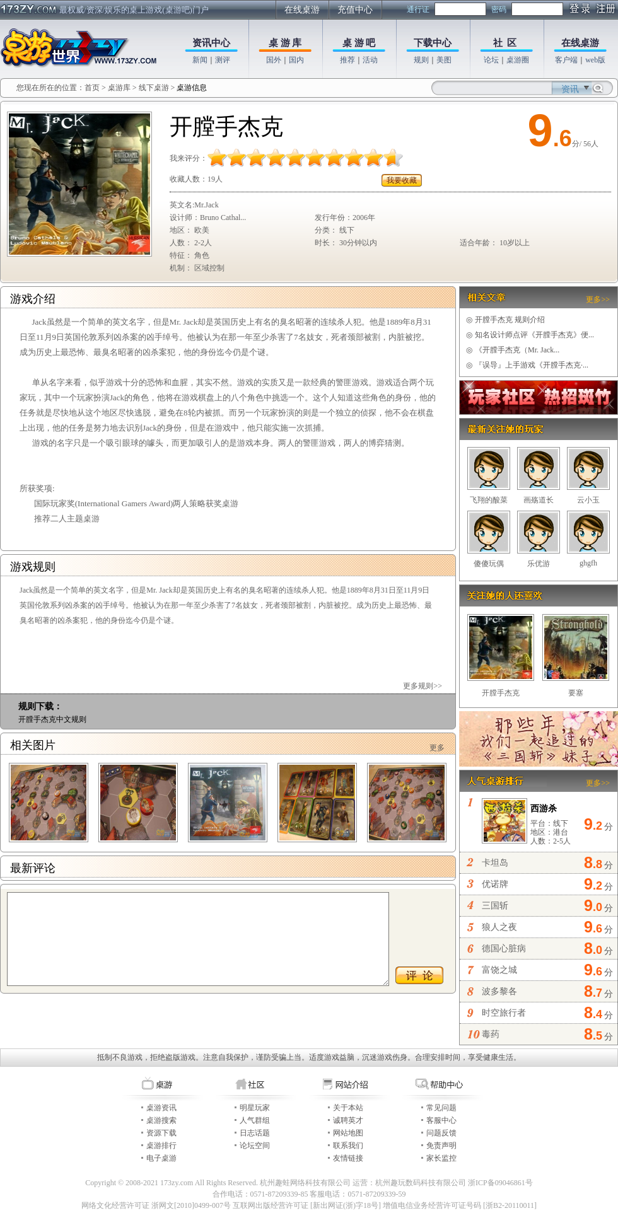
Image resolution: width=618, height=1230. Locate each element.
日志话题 (255, 1132)
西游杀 (543, 808)
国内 (296, 59)
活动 (370, 59)
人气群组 (255, 1120)
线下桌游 (154, 87)
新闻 (199, 59)
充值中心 (355, 10)
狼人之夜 (499, 927)
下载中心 (433, 43)
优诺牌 (495, 884)
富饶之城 (499, 970)
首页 (92, 87)
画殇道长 (538, 500)
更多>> (598, 299)
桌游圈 (517, 59)
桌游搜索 (161, 1120)
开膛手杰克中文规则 (52, 719)
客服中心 (441, 1120)
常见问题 (441, 1107)
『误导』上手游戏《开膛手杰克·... (527, 365)
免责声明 (441, 1145)
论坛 (491, 59)
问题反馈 (441, 1132)
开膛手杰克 (501, 692)
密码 (498, 9)
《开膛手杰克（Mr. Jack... (512, 349)
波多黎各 (499, 991)
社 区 (505, 43)
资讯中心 (211, 43)
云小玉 (588, 500)
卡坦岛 (495, 862)
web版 (595, 59)
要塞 (575, 692)
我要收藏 (402, 180)
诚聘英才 (348, 1120)
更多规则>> (422, 686)
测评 (222, 59)
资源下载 (161, 1132)
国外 (273, 59)
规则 (421, 59)
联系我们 (348, 1145)
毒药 (490, 1034)
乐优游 (538, 563)
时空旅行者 (504, 1013)
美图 (444, 59)
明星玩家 (255, 1107)
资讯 (570, 89)
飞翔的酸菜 (489, 500)
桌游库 (120, 87)
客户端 (566, 59)
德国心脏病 (504, 948)
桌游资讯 (161, 1107)
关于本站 (348, 1107)
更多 (437, 747)
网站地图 (348, 1132)
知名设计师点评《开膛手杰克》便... (530, 334)
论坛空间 (255, 1145)
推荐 (347, 59)
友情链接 (348, 1158)
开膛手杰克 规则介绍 (505, 319)
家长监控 (441, 1158)
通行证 (418, 9)
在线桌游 (302, 10)
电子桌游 (161, 1158)
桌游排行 (161, 1145)
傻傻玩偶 (489, 563)
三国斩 (495, 905)
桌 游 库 (285, 43)
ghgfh (588, 563)
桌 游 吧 (359, 43)
